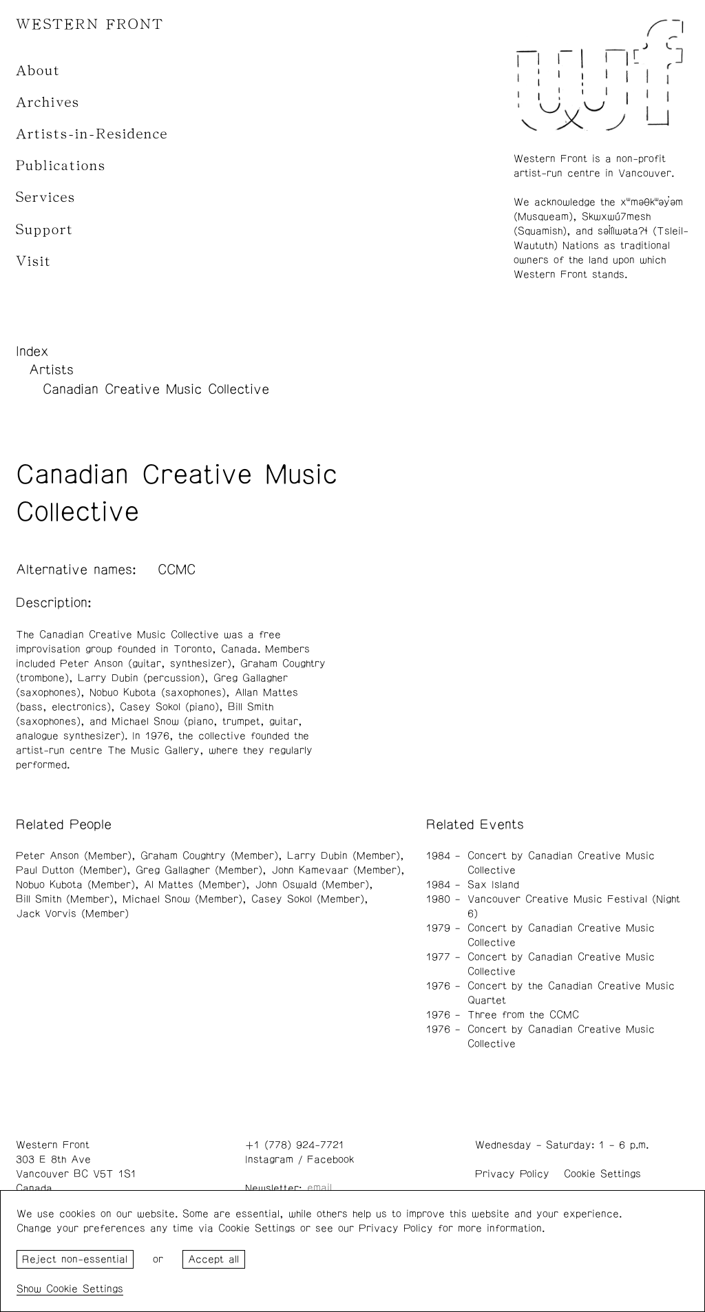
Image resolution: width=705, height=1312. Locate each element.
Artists (51, 370)
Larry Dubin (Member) (343, 856)
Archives (48, 102)
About (38, 70)
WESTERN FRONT (90, 24)
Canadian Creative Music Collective (156, 389)
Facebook (330, 1159)
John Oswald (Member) (312, 884)
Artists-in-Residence (92, 134)
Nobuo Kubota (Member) (75, 884)
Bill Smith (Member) (65, 899)
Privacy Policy (512, 1174)
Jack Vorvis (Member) (72, 913)
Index (32, 351)
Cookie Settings (602, 1174)
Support (45, 229)
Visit (34, 261)
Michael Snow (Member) (182, 899)
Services (46, 197)
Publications (61, 165)
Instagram (269, 1159)
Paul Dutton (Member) (71, 870)
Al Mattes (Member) (195, 884)
